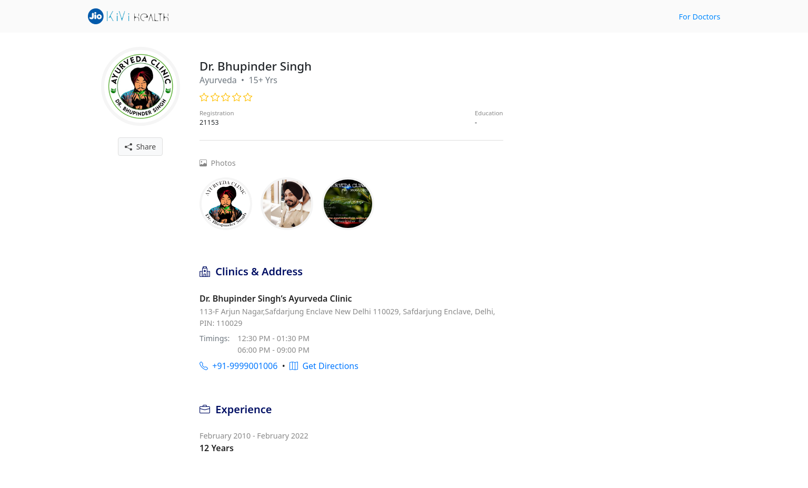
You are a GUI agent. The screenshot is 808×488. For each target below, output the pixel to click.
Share (140, 147)
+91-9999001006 (238, 366)
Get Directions (324, 366)
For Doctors (700, 17)
